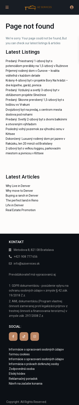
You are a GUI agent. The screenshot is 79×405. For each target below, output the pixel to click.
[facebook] (13, 336)
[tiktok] (24, 336)
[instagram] (34, 336)
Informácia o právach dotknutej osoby (34, 364)
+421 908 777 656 (25, 256)
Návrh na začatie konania (25, 383)
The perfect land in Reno (22, 200)
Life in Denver (15, 205)
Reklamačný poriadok (23, 378)
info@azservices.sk (27, 263)
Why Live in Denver (18, 186)
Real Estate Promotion (21, 210)
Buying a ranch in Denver (22, 195)
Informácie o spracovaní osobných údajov (36, 359)
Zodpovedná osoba (22, 368)
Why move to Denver (19, 190)
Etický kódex (17, 373)
